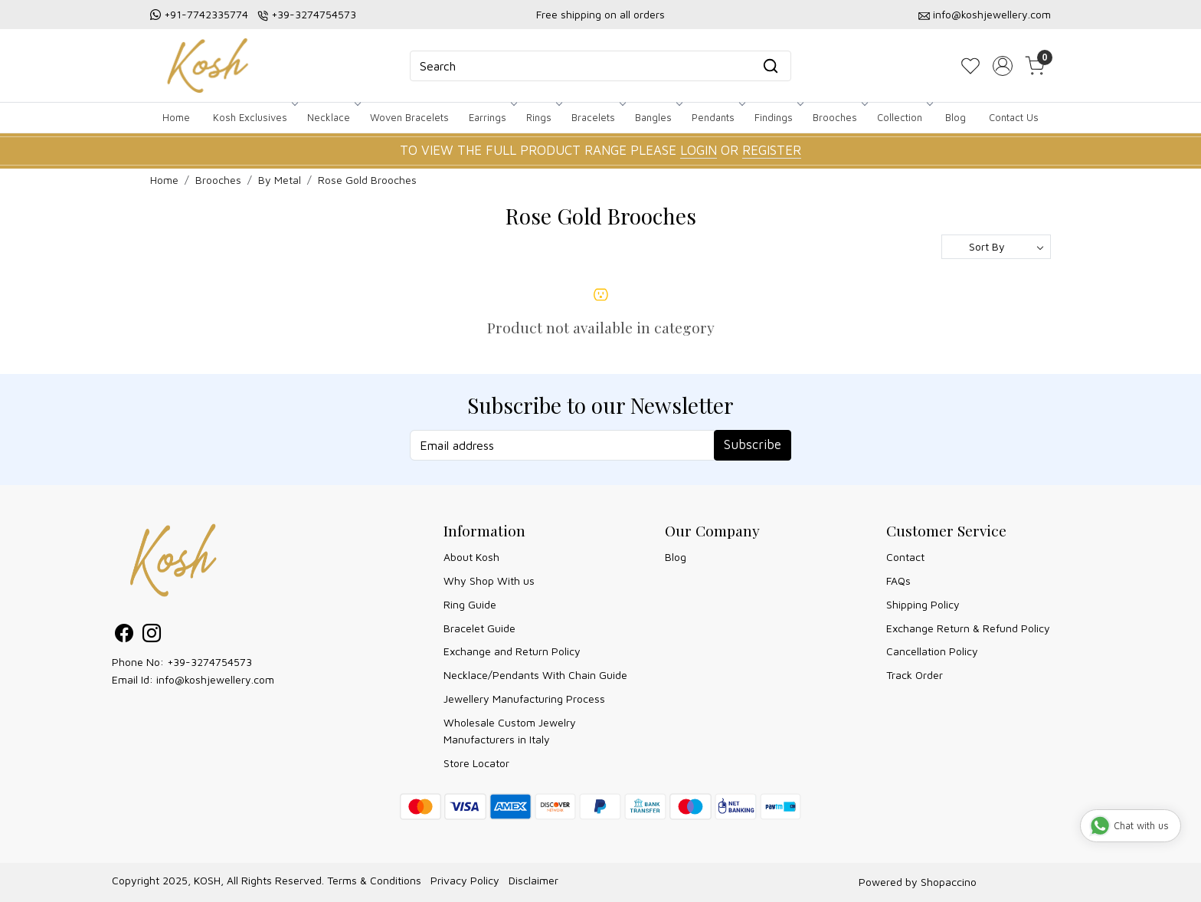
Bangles (657, 117)
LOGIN (698, 150)
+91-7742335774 (206, 14)
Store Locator (476, 762)
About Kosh (471, 556)
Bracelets (597, 117)
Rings (543, 117)
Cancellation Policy (932, 651)
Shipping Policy (923, 604)
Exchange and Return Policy (512, 651)
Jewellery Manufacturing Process (524, 698)
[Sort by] (996, 247)
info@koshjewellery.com (992, 14)
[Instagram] (151, 635)
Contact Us (1014, 117)
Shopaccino (949, 881)
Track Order (914, 674)
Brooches (839, 117)
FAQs (898, 580)
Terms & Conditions (374, 880)
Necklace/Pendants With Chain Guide (535, 674)
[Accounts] (1003, 66)
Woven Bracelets (409, 117)
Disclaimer (533, 880)
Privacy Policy (464, 880)
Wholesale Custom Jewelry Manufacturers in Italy (509, 731)
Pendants (717, 117)
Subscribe (752, 444)
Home (176, 117)
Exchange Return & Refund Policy (968, 628)
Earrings (492, 117)
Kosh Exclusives (254, 117)
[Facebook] (124, 635)
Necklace (332, 117)
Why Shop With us (489, 580)
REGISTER (771, 150)
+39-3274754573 (313, 14)
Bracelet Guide (479, 628)
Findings (777, 117)
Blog (955, 117)
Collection (904, 117)
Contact (905, 556)
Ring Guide (469, 604)
